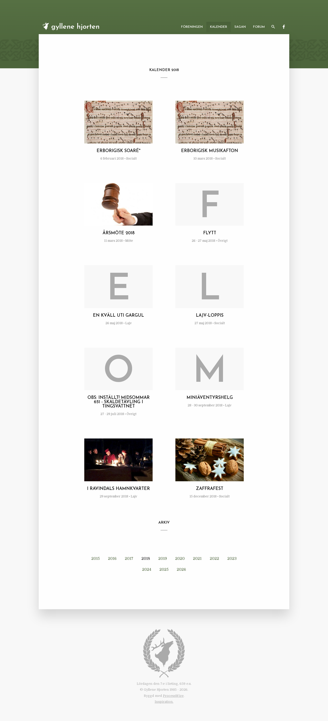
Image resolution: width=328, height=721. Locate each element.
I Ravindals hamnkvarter (118, 489)
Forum (259, 27)
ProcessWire (173, 696)
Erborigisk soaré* (119, 151)
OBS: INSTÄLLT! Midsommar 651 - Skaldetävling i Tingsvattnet (118, 402)
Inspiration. (164, 701)
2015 (95, 559)
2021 (197, 559)
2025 (164, 570)
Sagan (240, 27)
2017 (129, 559)
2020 (180, 559)
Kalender (218, 27)
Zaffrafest (209, 489)
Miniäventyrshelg (210, 398)
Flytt (209, 233)
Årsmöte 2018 (118, 233)
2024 (146, 570)
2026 (181, 570)
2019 (162, 559)
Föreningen (192, 27)
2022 (214, 559)
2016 (112, 559)
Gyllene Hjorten (70, 26)
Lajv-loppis (209, 315)
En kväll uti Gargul (118, 315)
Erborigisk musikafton (209, 151)
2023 (232, 559)
